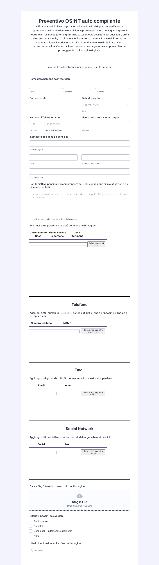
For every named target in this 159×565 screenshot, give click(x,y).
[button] (127, 105)
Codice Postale (36, 177)
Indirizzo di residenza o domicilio (49, 136)
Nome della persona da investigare (50, 78)
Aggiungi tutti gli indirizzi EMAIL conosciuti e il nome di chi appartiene (71, 314)
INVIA (80, 523)
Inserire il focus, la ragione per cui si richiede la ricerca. (53, 219)
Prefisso (33, 130)
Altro (36, 436)
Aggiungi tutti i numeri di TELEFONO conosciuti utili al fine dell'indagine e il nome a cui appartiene (78, 272)
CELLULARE (87, 497)
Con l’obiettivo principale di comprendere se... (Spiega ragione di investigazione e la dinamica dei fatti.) (79, 185)
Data (84, 111)
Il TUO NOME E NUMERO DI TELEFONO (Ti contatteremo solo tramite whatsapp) (78, 484)
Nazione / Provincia (90, 163)
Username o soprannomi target (100, 117)
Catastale (39, 426)
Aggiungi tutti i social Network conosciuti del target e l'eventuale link (70, 355)
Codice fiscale (38, 98)
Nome (32, 92)
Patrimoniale (41, 422)
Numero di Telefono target (45, 117)
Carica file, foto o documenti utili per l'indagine (57, 387)
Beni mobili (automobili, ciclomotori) (53, 431)
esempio (85, 130)
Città (32, 163)
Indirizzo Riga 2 (36, 149)
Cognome (68, 92)
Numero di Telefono (53, 130)
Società (100, 92)
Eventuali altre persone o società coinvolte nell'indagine (62, 225)
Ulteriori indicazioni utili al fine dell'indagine (55, 444)
